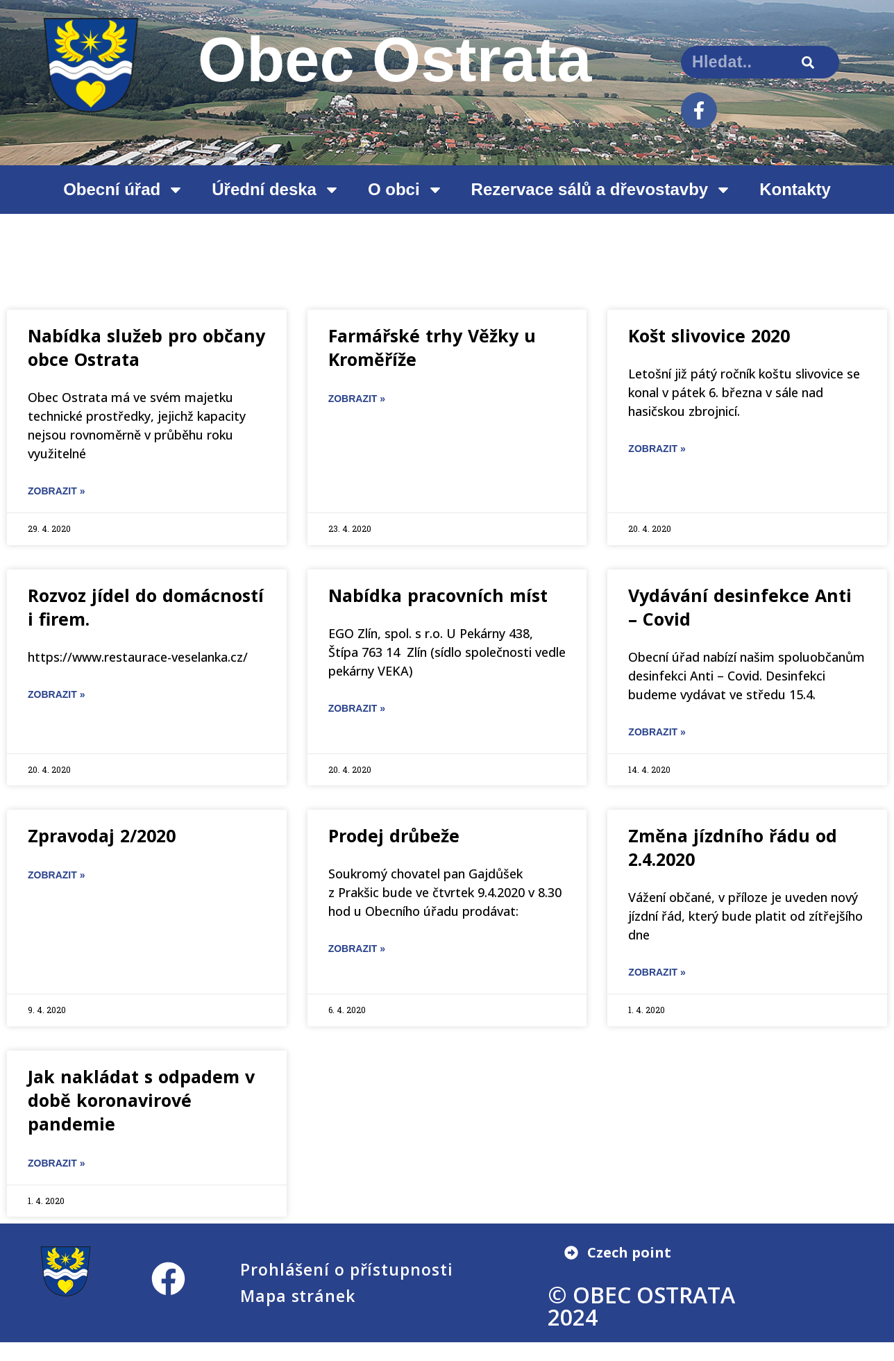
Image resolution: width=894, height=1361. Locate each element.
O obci (406, 189)
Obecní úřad (123, 189)
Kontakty (795, 189)
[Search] (808, 62)
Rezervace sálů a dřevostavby (601, 189)
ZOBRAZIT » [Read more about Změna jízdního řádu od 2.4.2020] (656, 972)
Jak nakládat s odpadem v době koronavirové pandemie (141, 1099)
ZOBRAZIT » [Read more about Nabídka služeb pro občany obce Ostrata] (56, 490)
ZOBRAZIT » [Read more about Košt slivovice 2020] (656, 448)
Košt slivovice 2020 (709, 335)
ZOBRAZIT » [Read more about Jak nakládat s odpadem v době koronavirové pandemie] (56, 1163)
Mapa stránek (297, 1296)
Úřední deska (276, 189)
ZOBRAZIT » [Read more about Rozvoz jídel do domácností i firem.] (56, 694)
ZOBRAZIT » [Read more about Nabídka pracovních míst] (356, 708)
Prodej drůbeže (393, 835)
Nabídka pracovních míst (438, 595)
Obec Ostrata (395, 59)
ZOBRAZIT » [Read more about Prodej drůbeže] (356, 948)
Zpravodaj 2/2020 (102, 835)
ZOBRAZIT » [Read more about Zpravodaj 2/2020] (56, 874)
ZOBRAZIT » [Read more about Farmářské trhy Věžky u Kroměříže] (356, 398)
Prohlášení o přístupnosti (346, 1269)
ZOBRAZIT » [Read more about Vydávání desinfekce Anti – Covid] (656, 731)
